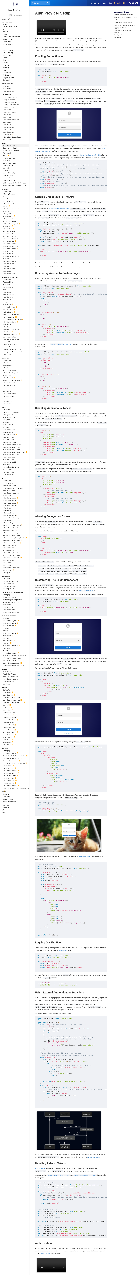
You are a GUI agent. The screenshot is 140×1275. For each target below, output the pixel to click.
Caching (6, 794)
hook (77, 281)
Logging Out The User (120, 28)
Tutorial (5, 24)
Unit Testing (7, 797)
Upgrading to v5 (8, 78)
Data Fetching (8, 53)
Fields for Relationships (11, 412)
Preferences (7, 73)
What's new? (6, 19)
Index (3, 812)
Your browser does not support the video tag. (51, 27)
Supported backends (10, 102)
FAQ (3, 810)
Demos (104, 3)
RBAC (6, 155)
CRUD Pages (7, 55)
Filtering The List (9, 194)
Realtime (6, 65)
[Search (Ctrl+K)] (40, 3)
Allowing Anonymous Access (123, 22)
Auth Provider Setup (10, 146)
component (60, 344)
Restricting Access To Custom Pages (125, 17)
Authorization (7, 153)
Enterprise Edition (120, 3)
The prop (7, 671)
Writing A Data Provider (11, 105)
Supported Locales (9, 597)
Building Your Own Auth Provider (90, 155)
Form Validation (8, 282)
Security (6, 60)
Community (7, 80)
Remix (5, 34)
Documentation (94, 3)
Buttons (5, 651)
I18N (4, 70)
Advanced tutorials (9, 802)
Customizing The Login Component (124, 25)
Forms (5, 58)
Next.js (5, 32)
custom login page (93, 1157)
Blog (110, 3)
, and (12, 676)
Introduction (7, 191)
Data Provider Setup (10, 97)
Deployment (7, 42)
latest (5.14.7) (14, 10)
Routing (5, 63)
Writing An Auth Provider (11, 150)
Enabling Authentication (121, 12)
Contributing (6, 807)
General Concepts (9, 50)
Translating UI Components (12, 600)
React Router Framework (11, 37)
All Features (7, 75)
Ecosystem (5, 805)
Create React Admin (10, 27)
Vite (4, 29)
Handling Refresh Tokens (121, 35)
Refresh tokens (40, 1168)
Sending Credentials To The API (123, 15)
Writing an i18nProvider (11, 602)
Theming (6, 68)
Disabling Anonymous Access (123, 20)
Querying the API (9, 100)
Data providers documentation (59, 209)
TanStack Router (8, 799)
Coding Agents (8, 44)
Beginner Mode (15, 15)
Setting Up (6, 595)
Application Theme (9, 674)
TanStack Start (8, 39)
